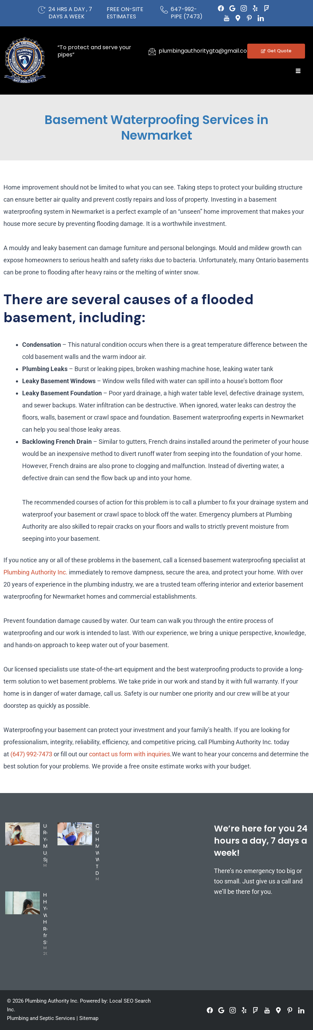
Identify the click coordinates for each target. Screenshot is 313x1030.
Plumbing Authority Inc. (35, 572)
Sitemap (88, 1018)
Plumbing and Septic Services (41, 1018)
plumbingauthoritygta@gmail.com (205, 51)
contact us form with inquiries (129, 754)
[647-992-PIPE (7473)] (164, 10)
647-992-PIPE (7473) (187, 12)
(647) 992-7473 (31, 754)
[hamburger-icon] (298, 71)
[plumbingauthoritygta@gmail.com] (152, 51)
